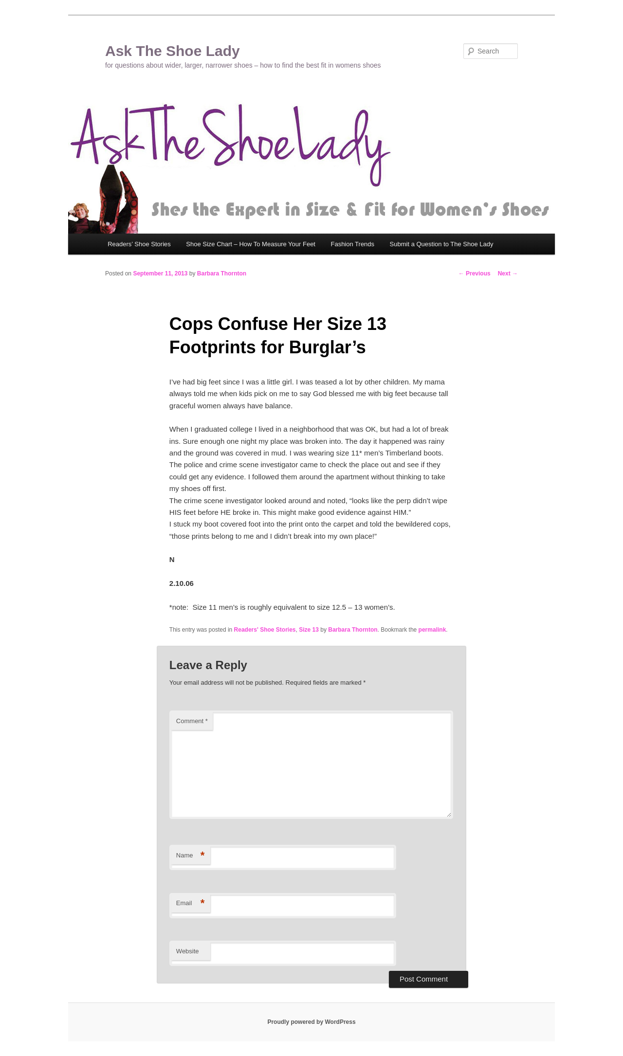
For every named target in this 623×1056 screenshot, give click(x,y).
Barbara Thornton (221, 273)
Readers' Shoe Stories (265, 629)
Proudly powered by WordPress (311, 1022)
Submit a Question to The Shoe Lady (442, 244)
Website (187, 951)
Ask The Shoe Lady (172, 51)
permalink (432, 629)
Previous (474, 273)
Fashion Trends (352, 244)
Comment (192, 721)
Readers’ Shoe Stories (139, 244)
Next (508, 273)
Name (190, 856)
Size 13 (309, 629)
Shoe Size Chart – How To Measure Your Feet (250, 244)
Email (190, 903)
